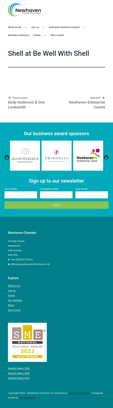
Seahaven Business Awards (64, 27)
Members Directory (18, 35)
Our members (15, 300)
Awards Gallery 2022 (19, 378)
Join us (35, 27)
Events (37, 35)
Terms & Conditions (79, 393)
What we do (14, 27)
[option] (25, 156)
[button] (6, 157)
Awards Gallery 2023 (19, 373)
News (11, 305)
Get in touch (57, 35)
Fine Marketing (27, 397)
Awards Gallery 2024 (19, 368)
